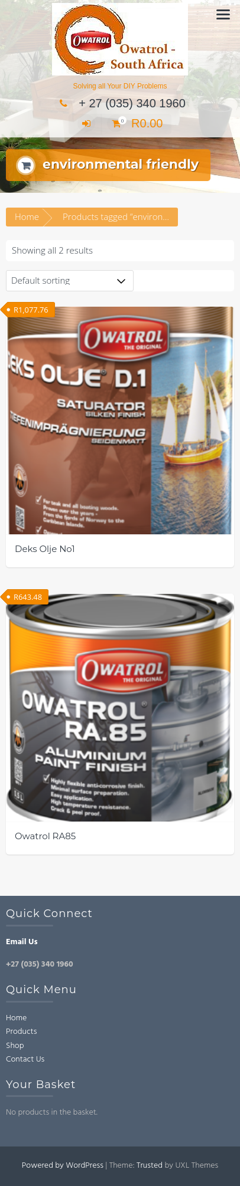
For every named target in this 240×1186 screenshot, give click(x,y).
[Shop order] (70, 280)
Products (21, 1032)
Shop (15, 1046)
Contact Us (25, 1059)
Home (27, 216)
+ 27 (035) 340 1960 (120, 103)
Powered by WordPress (62, 1165)
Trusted (150, 1165)
